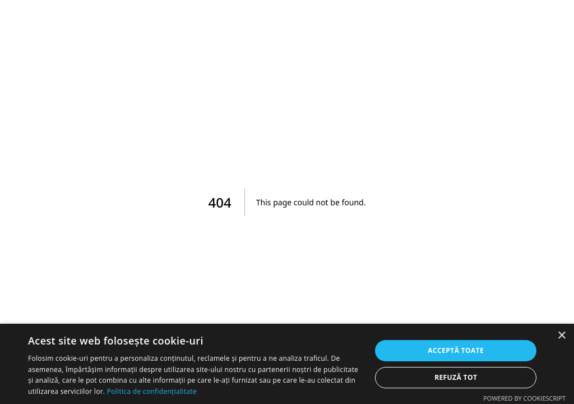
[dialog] (287, 364)
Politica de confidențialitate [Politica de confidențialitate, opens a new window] (152, 391)
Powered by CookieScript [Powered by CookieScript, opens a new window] (524, 398)
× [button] (561, 336)
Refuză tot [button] (455, 377)
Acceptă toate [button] (456, 350)
